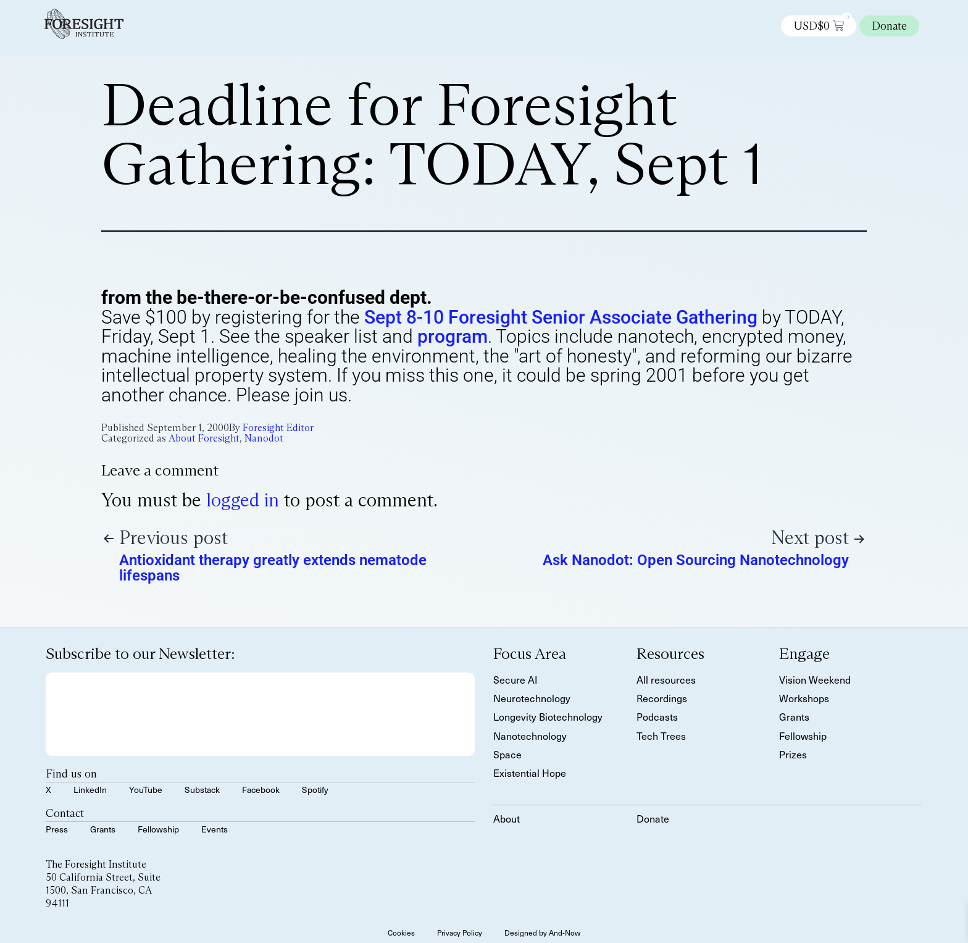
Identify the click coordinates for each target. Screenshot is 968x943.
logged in (242, 499)
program (452, 336)
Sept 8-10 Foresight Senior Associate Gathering (560, 317)
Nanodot (263, 438)
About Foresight (204, 438)
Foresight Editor (278, 428)
